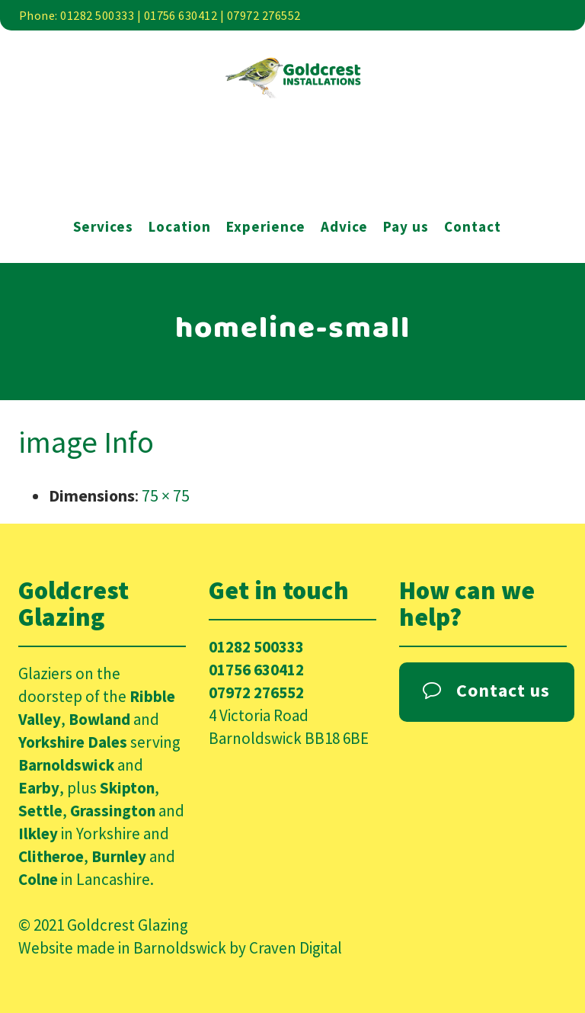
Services (103, 226)
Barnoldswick (66, 765)
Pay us (406, 226)
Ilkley (38, 833)
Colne (38, 879)
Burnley (118, 856)
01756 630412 (256, 669)
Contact (472, 226)
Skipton (127, 787)
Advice (344, 226)
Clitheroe (51, 856)
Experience (265, 226)
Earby (38, 787)
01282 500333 (256, 646)
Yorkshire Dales (72, 742)
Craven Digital (295, 948)
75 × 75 (166, 495)
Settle (40, 810)
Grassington (112, 810)
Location (180, 226)
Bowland (99, 719)
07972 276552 (256, 692)
